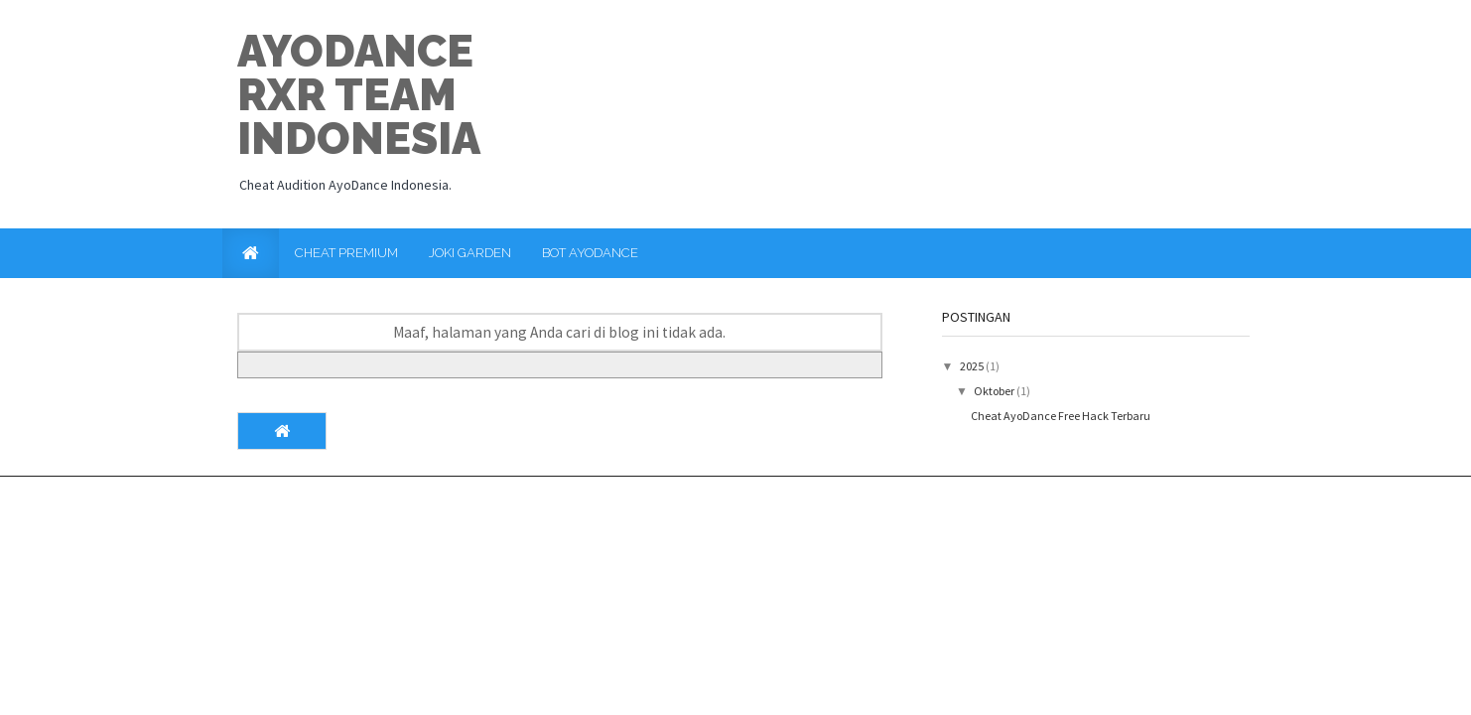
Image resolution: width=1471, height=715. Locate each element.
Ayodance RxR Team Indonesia (358, 95)
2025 (973, 365)
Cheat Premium (346, 252)
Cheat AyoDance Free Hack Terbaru (1060, 415)
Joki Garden (470, 252)
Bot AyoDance (590, 252)
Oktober (995, 390)
